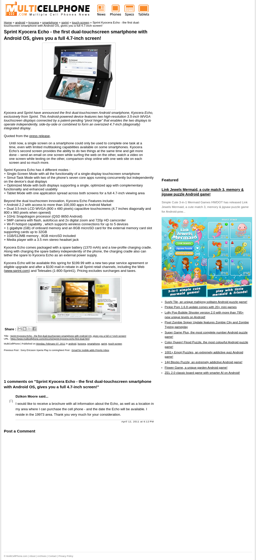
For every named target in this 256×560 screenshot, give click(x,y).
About (32, 556)
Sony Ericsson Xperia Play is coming (39, 350)
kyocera (82, 343)
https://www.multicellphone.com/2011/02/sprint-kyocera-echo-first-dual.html (50, 339)
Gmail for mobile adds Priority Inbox (90, 350)
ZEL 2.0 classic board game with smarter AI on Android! (202, 373)
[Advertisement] (64, 365)
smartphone (93, 343)
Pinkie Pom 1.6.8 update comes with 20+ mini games (201, 307)
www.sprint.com (17, 271)
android (72, 343)
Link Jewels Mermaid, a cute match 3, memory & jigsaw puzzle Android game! (203, 192)
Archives (41, 556)
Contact (52, 556)
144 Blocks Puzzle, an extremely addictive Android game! (203, 362)
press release (39, 136)
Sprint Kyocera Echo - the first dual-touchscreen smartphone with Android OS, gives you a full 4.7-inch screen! (68, 336)
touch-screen (115, 343)
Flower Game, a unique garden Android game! (196, 367)
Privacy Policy (65, 556)
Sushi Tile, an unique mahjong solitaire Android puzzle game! (206, 302)
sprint (104, 343)
